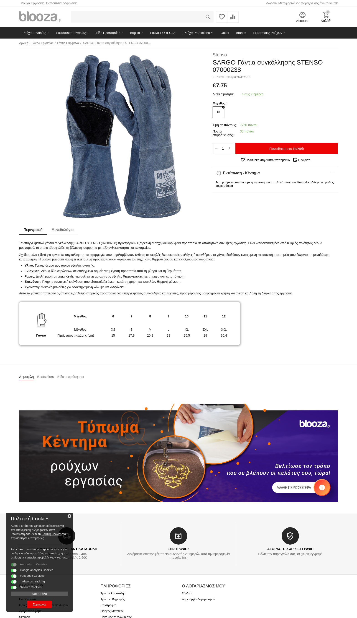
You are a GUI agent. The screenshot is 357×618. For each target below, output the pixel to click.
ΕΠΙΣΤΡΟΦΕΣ (178, 549)
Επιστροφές (108, 605)
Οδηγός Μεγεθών (111, 611)
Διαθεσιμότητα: (223, 94)
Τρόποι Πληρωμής (112, 599)
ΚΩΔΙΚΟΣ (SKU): (223, 77)
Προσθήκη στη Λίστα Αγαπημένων (265, 160)
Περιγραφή (33, 230)
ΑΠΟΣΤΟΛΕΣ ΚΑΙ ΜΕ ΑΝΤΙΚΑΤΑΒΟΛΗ (66, 549)
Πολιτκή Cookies (31, 525)
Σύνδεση (187, 593)
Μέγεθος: (219, 103)
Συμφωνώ (35, 604)
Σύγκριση (301, 160)
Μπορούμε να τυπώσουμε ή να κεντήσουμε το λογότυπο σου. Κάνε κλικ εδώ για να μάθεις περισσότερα (275, 184)
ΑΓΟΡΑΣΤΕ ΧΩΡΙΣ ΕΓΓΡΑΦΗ (290, 549)
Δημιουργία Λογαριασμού (198, 599)
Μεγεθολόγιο (63, 230)
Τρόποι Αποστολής (112, 593)
